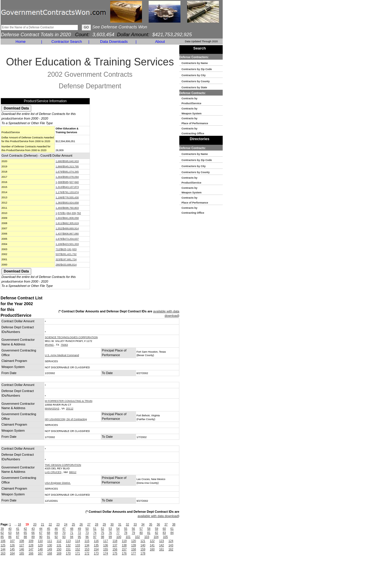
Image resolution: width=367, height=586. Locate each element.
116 (96, 541)
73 (87, 532)
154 (96, 549)
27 (89, 524)
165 (21, 553)
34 (142, 524)
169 (59, 553)
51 (94, 528)
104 (156, 537)
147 (31, 549)
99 (110, 537)
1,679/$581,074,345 (67, 171)
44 (40, 528)
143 (171, 545)
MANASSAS (52, 408)
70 (64, 532)
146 (21, 549)
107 (12, 541)
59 (156, 528)
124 (171, 541)
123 (161, 541)
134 (86, 545)
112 (59, 541)
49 (79, 528)
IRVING (49, 344)
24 (65, 524)
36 (158, 524)
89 (33, 537)
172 (86, 553)
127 (21, 545)
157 (124, 549)
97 (94, 537)
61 (172, 528)
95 (79, 537)
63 (10, 532)
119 (124, 541)
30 (112, 524)
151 (68, 549)
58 (148, 528)
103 (146, 537)
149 (49, 549)
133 (77, 545)
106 (3, 541)
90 (40, 537)
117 (105, 541)
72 (79, 532)
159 (143, 549)
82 (156, 532)
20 (34, 524)
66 (33, 532)
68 (48, 532)
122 (152, 541)
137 (115, 545)
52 (102, 528)
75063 (64, 344)
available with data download (158, 516)
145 (12, 549)
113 (68, 541)
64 (17, 532)
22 (50, 524)
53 (110, 528)
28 (96, 524)
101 (128, 537)
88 (25, 537)
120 (133, 541)
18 (19, 524)
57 (141, 528)
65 (25, 532)
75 (102, 532)
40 (10, 528)
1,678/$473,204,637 (67, 238)
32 (127, 524)
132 (68, 545)
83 (164, 532)
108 (21, 541)
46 (56, 528)
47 (64, 528)
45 (48, 528)
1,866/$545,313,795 (67, 166)
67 (40, 532)
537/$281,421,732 (66, 254)
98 (102, 537)
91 (48, 537)
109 (31, 541)
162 (171, 549)
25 (73, 524)
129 (40, 545)
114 (77, 541)
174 (105, 553)
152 (77, 549)
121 (143, 541)
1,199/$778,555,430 (67, 197)
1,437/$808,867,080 (67, 233)
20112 (69, 408)
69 (56, 532)
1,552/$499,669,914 (67, 228)
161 (161, 549)
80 (141, 532)
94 (71, 537)
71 (71, 532)
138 (124, 545)
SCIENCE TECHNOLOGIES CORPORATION (71, 337)
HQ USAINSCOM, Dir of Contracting (66, 419)
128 (31, 545)
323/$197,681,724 (66, 259)
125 (3, 545)
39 (2, 528)
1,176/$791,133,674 (67, 192)
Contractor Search (66, 41)
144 (3, 549)
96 (87, 537)
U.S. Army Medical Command (62, 355)
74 (94, 532)
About (160, 41)
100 (118, 537)
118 (115, 541)
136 (105, 545)
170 (68, 553)
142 (161, 545)
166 (31, 553)
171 (77, 553)
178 (143, 553)
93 (64, 537)
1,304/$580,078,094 (67, 176)
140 (143, 545)
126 (12, 545)
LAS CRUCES (53, 472)
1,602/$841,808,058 (67, 218)
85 (2, 537)
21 (42, 524)
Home (21, 41)
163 (3, 553)
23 (58, 524)
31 (119, 524)
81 (148, 532)
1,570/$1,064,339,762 (68, 213)
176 (124, 553)
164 (12, 553)
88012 (72, 472)
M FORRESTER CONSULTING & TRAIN (68, 401)
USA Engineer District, (58, 482)
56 (133, 528)
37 (166, 524)
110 (40, 541)
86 (10, 537)
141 (152, 545)
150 (59, 549)
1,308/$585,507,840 (67, 182)
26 (81, 524)
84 (172, 532)
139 (133, 545)
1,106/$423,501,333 (67, 244)
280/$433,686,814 (66, 264)
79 (133, 532)
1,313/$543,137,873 (67, 187)
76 (110, 532)
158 (133, 549)
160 (152, 549)
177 (133, 553)
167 (40, 553)
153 (86, 549)
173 (96, 553)
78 (125, 532)
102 (137, 537)
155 (105, 549)
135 (96, 545)
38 (173, 524)
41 (17, 528)
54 (117, 528)
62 (2, 532)
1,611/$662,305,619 (67, 223)
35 (150, 524)
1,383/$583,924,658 (67, 202)
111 (49, 541)
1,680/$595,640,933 (67, 161)
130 (49, 545)
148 (40, 549)
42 (25, 528)
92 (56, 537)
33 (135, 524)
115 (86, 541)
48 (71, 528)
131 (59, 545)
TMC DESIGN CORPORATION (63, 465)
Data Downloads (114, 41)
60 (164, 528)
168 (49, 553)
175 (115, 553)
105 (165, 537)
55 (125, 528)
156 (115, 549)
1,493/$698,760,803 (67, 207)
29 (104, 524)
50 (87, 528)
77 (117, 532)
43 (33, 528)
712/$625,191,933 (66, 249)
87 (17, 537)
